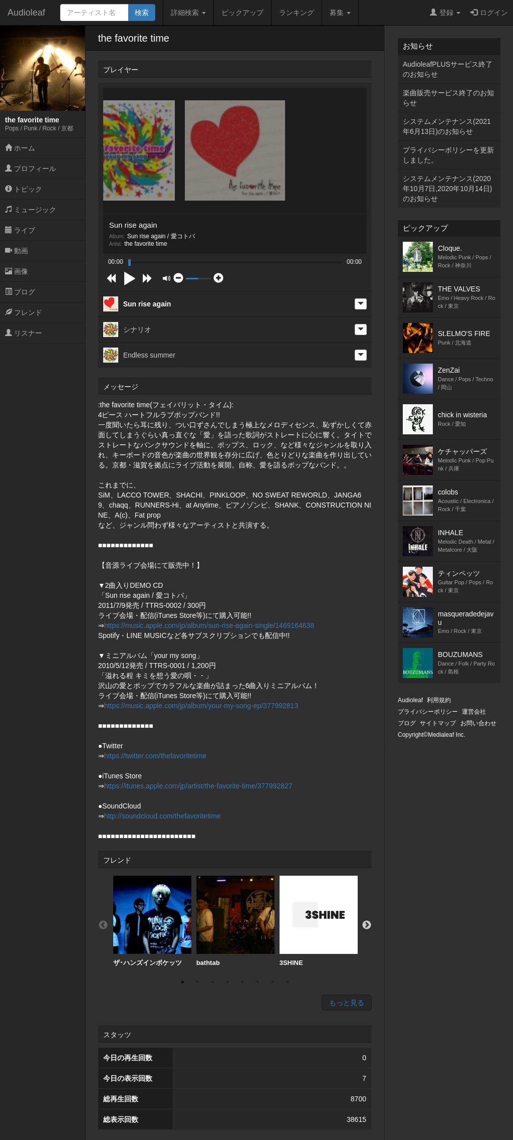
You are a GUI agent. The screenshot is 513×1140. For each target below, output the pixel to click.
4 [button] (227, 982)
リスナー (23, 333)
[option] (152, 921)
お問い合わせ (478, 723)
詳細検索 (188, 13)
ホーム (20, 148)
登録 (445, 13)
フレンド (23, 312)
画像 (16, 271)
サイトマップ (438, 723)
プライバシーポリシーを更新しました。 (448, 155)
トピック (23, 189)
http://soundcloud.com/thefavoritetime (162, 816)
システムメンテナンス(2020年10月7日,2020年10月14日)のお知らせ (447, 189)
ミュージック (30, 210)
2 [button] (197, 982)
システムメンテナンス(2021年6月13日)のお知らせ (447, 126)
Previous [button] (103, 925)
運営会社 (474, 711)
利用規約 (439, 700)
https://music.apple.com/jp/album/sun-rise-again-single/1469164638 (209, 625)
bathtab (235, 921)
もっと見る (346, 1003)
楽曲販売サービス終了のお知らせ (448, 98)
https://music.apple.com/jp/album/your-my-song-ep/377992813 (201, 706)
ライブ (20, 230)
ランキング (296, 13)
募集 (340, 13)
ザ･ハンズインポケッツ (152, 921)
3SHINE (319, 921)
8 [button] (288, 982)
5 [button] (242, 982)
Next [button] (367, 925)
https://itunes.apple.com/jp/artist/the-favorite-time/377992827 (198, 786)
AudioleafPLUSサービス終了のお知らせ (447, 69)
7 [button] (273, 982)
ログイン (489, 13)
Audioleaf (26, 13)
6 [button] (257, 982)
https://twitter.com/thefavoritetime (155, 756)
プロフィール (30, 169)
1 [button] (182, 982)
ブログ (20, 292)
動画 (16, 251)
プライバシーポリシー (428, 711)
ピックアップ (242, 13)
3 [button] (212, 982)
